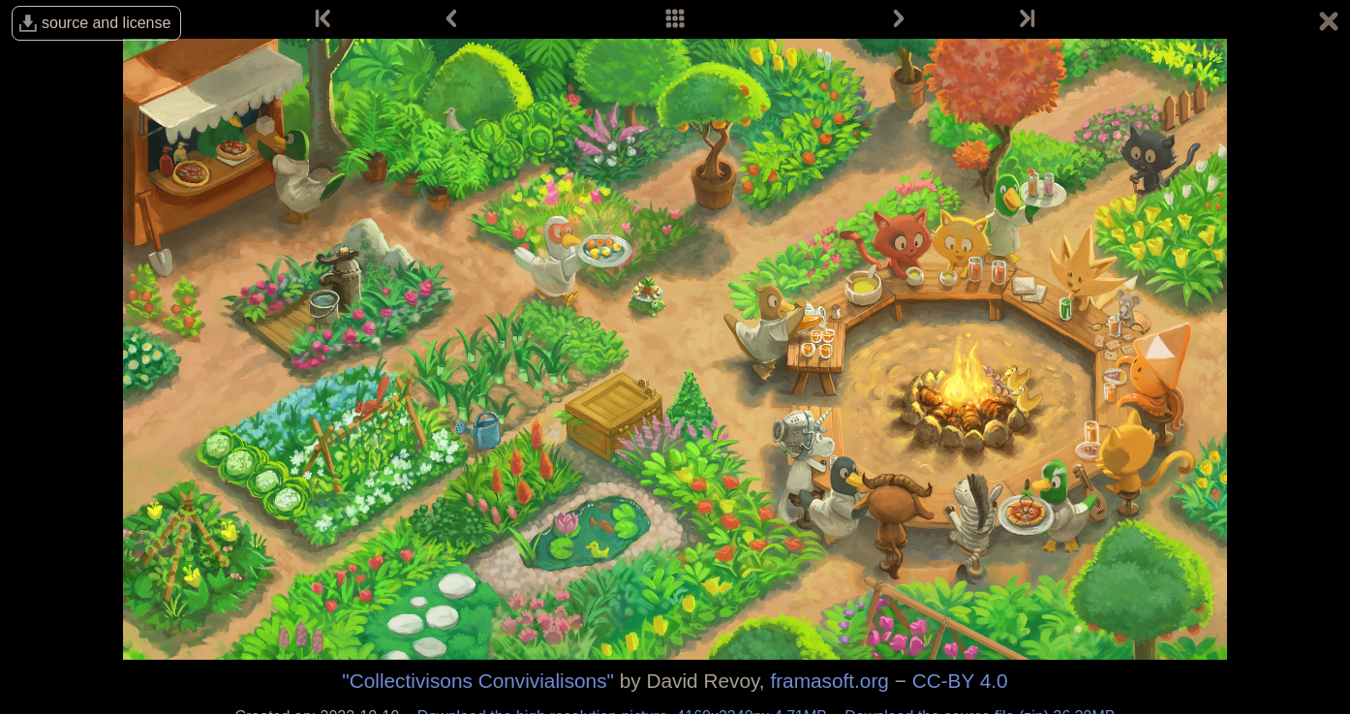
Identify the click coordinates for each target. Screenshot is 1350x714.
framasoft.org (829, 680)
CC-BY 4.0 (960, 680)
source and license (106, 23)
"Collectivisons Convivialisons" (478, 680)
